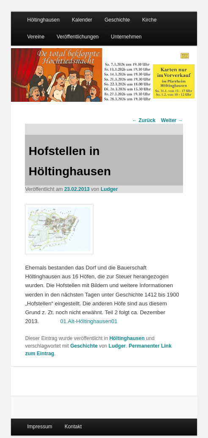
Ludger (109, 189)
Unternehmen (126, 37)
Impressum (39, 427)
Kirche (149, 20)
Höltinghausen (43, 20)
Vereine (35, 37)
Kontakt (73, 427)
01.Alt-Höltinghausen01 (89, 321)
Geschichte (117, 20)
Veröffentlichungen (78, 37)
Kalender (82, 20)
